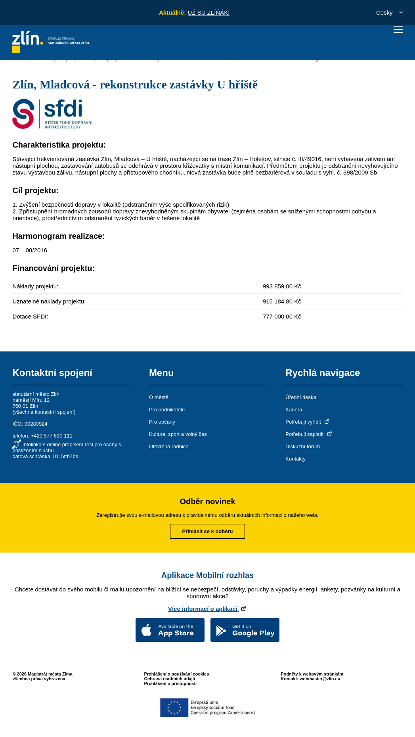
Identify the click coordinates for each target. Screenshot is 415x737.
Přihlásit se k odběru (207, 531)
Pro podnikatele (167, 410)
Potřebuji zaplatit (309, 434)
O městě (158, 397)
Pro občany (162, 422)
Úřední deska (300, 397)
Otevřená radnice (169, 446)
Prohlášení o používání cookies (176, 674)
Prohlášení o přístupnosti (170, 683)
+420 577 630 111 (52, 436)
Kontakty (295, 459)
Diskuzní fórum (302, 446)
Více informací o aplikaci (207, 608)
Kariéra (293, 410)
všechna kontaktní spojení (44, 412)
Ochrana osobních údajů (169, 678)
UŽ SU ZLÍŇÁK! (208, 12)
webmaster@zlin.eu (320, 678)
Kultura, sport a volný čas (178, 434)
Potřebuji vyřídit (307, 422)
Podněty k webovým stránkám (312, 674)
